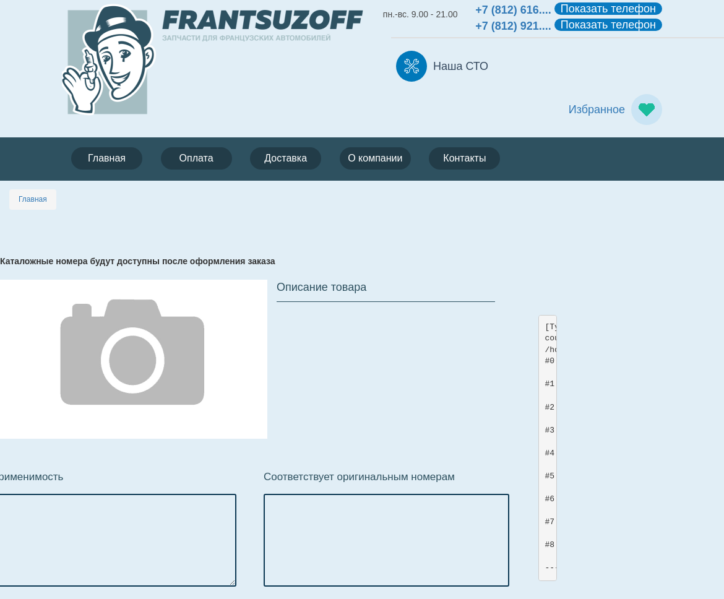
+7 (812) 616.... (513, 10)
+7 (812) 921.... (513, 26)
